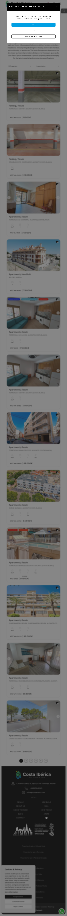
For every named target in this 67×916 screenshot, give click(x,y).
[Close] (57, 7)
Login (33, 25)
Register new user (33, 36)
